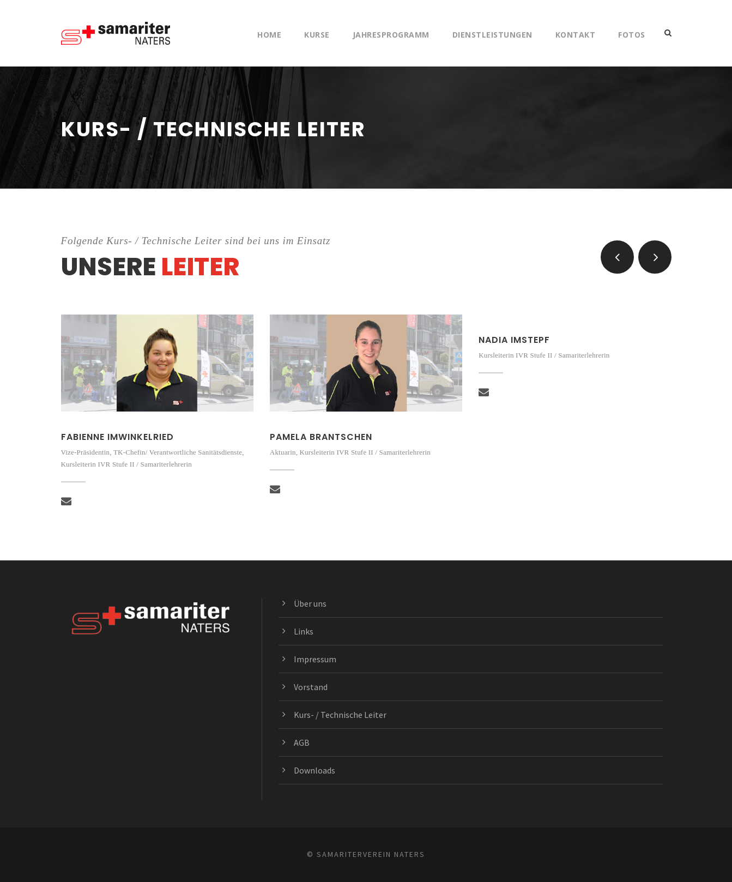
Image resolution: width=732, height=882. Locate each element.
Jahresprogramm (391, 34)
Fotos (631, 34)
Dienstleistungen (492, 34)
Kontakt (575, 34)
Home (269, 34)
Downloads (314, 770)
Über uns (310, 603)
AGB (302, 742)
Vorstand (311, 686)
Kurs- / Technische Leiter (340, 714)
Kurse (317, 34)
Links (303, 631)
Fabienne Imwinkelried (117, 437)
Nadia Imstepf (514, 340)
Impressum (315, 659)
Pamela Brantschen (321, 437)
